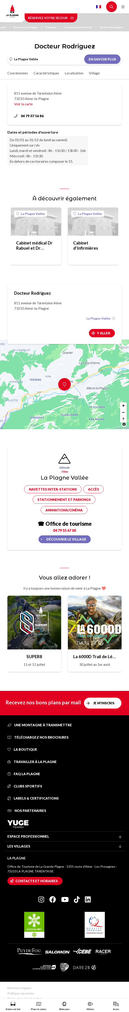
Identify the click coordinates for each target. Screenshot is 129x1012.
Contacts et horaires (36, 881)
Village (94, 73)
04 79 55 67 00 (64, 530)
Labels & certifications (33, 798)
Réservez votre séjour (51, 18)
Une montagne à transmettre (39, 725)
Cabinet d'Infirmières (85, 245)
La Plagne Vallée (30, 214)
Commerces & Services (80, 27)
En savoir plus (102, 59)
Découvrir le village (66, 539)
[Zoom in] (123, 405)
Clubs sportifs (24, 786)
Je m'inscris (103, 703)
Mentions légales (19, 988)
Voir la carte (23, 104)
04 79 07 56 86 (29, 116)
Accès (93, 489)
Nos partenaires (26, 811)
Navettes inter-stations (53, 489)
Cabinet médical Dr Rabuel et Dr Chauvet (34, 245)
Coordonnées (17, 73)
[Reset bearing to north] (123, 419)
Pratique (52, 27)
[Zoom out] (123, 412)
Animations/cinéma (64, 510)
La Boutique (22, 749)
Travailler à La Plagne (32, 762)
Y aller (103, 333)
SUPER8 (34, 656)
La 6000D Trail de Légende (94, 656)
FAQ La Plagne (23, 774)
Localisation (74, 73)
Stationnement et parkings (64, 499)
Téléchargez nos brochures (38, 737)
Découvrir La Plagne (27, 27)
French (98, 6)
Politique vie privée (20, 993)
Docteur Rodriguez (111, 27)
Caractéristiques (46, 73)
